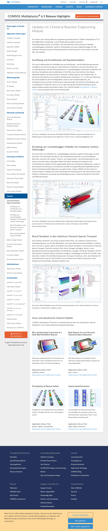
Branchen (47, 7)
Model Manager (12, 51)
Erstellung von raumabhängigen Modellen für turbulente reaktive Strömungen (18, 218)
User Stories (45, 464)
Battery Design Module (14, 240)
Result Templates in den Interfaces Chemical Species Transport (18, 227)
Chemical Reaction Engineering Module (13, 202)
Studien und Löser (13, 68)
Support (64, 2)
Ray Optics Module (13, 95)
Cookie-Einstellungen (80, 515)
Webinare (13, 488)
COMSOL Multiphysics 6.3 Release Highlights (39, 16)
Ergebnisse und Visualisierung (16, 73)
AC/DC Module (12, 82)
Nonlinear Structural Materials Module (13, 125)
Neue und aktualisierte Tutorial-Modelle (17, 234)
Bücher (43, 472)
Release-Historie (16, 472)
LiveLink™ (14, 282)
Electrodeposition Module (15, 251)
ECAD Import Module (14, 323)
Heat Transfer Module (14, 191)
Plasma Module (12, 99)
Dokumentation (46, 503)
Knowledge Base (47, 495)
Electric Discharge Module (15, 103)
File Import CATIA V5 (15, 328)
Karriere (74, 492)
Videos (59, 7)
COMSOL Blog (76, 472)
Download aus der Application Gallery (46, 375)
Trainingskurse (76, 461)
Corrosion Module (13, 255)
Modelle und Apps (47, 457)
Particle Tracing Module (14, 273)
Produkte (33, 7)
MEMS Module (12, 147)
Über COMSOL (76, 488)
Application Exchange (79, 468)
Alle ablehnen (80, 520)
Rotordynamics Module (14, 143)
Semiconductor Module (14, 108)
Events (69, 7)
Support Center (46, 488)
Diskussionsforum (77, 464)
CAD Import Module (13, 287)
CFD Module (11, 161)
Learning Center (94, 7)
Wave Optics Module (14, 91)
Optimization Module (14, 269)
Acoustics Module (13, 152)
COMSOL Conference (18, 499)
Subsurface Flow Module (15, 178)
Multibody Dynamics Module (16, 139)
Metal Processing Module (15, 187)
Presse (73, 495)
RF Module (10, 86)
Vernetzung (10, 64)
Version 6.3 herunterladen (88, 16)
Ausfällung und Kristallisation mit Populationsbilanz (16, 209)
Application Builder (13, 47)
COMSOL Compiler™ (14, 38)
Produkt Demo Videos (49, 461)
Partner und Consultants (49, 499)
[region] (54, 520)
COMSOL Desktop (13, 42)
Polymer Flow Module (14, 170)
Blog (79, 7)
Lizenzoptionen (15, 464)
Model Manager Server (14, 55)
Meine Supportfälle (48, 492)
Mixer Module (11, 165)
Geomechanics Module (14, 130)
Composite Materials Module (16, 134)
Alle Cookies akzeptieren (80, 526)
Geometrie (10, 60)
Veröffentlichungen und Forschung (53, 468)
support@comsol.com (16, 345)
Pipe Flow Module (13, 183)
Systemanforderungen (18, 468)
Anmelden (94, 2)
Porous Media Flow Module (16, 174)
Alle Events (14, 495)
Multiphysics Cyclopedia (80, 475)
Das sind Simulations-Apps (50, 475)
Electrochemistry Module (15, 259)
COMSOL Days (15, 492)
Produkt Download (47, 506)
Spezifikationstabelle (18, 461)
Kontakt (73, 2)
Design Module (12, 319)
